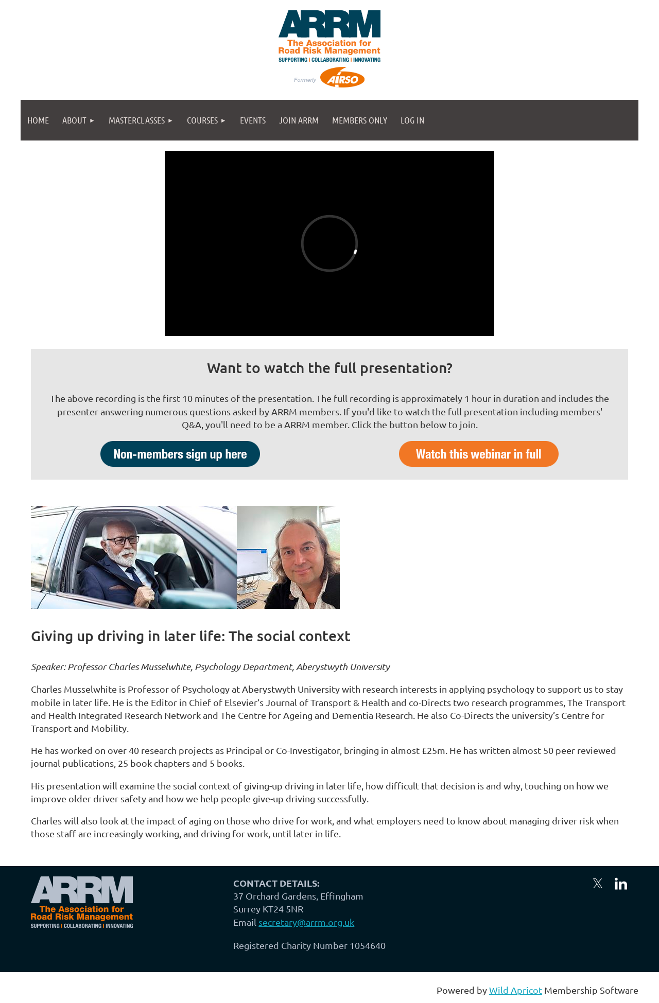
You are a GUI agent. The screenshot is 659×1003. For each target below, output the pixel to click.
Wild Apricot (515, 989)
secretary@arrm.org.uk (306, 922)
